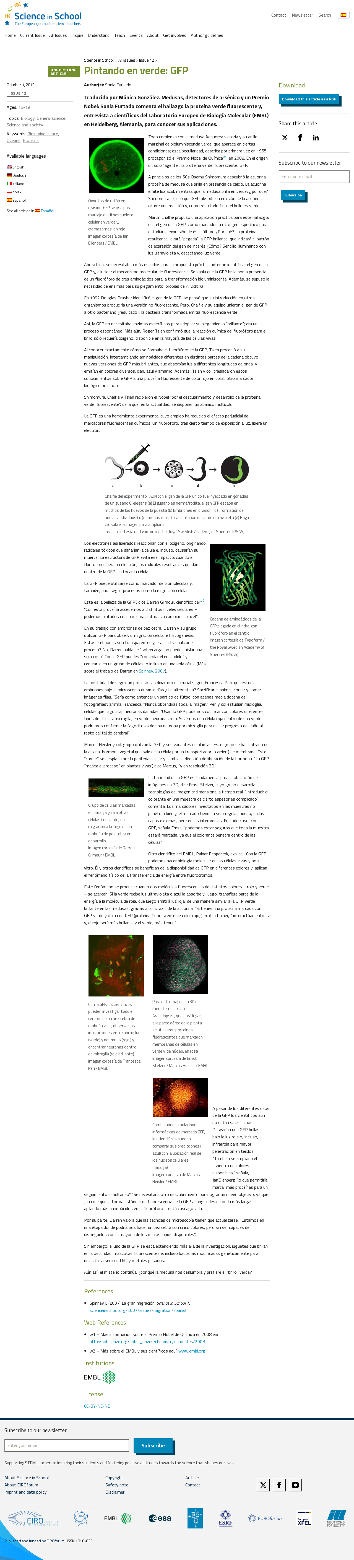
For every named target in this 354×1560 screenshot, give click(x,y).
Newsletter (302, 15)
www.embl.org (191, 1351)
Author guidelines (207, 35)
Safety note (116, 1484)
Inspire (77, 35)
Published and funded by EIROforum (34, 1541)
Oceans (13, 140)
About (153, 35)
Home (10, 35)
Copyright (114, 1477)
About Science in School (26, 1477)
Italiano (15, 183)
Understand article (64, 71)
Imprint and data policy (25, 1492)
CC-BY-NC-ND (97, 1406)
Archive (192, 1477)
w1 (225, 157)
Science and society (25, 124)
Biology (28, 118)
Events (136, 35)
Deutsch (16, 175)
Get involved (174, 35)
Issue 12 (146, 60)
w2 (202, 601)
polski (14, 192)
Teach (119, 35)
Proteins (31, 140)
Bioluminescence (42, 133)
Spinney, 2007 (152, 671)
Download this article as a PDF (309, 99)
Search (325, 15)
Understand (99, 35)
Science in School (99, 60)
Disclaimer (114, 1492)
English (15, 167)
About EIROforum (21, 1484)
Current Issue (32, 35)
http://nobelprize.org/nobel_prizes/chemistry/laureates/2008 (147, 1341)
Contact (278, 15)
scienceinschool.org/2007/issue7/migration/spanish (139, 1310)
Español (16, 200)
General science (51, 118)
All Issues (58, 35)
